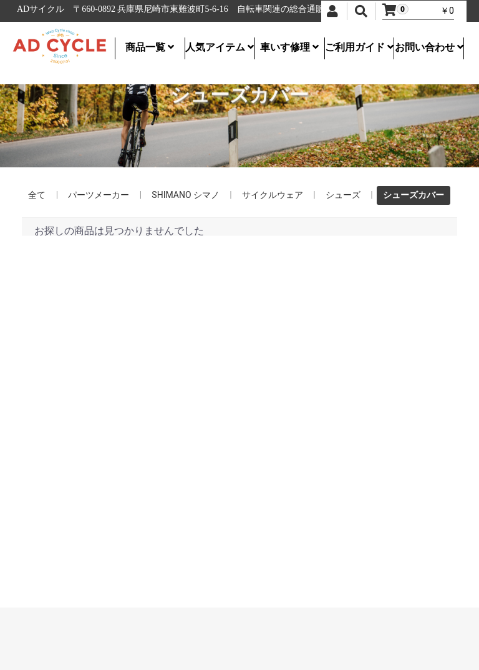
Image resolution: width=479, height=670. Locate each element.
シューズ (343, 195)
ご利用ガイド (359, 47)
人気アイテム (219, 47)
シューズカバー (413, 195)
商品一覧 (149, 47)
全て (37, 195)
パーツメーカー (98, 195)
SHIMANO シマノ (186, 195)
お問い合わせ (429, 47)
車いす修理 (289, 47)
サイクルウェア (272, 195)
